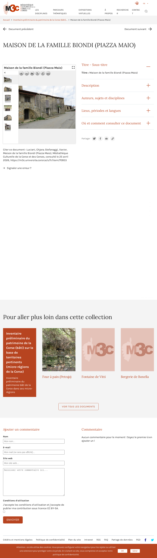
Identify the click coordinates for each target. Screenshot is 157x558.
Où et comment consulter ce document (111, 123)
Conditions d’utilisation (16, 500)
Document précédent (21, 29)
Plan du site (74, 539)
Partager (86, 138)
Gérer (135, 551)
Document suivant (135, 29)
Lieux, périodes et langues (101, 111)
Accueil (6, 20)
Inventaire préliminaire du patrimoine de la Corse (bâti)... (40, 20)
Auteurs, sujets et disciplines (103, 98)
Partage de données (122, 539)
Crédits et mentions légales (18, 539)
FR (144, 3)
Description (90, 85)
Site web (7, 458)
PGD (138, 539)
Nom (5, 436)
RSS (98, 539)
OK (122, 551)
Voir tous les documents (78, 406)
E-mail (6, 447)
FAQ (106, 539)
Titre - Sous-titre (94, 65)
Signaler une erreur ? (19, 168)
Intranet (88, 539)
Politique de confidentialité (50, 539)
